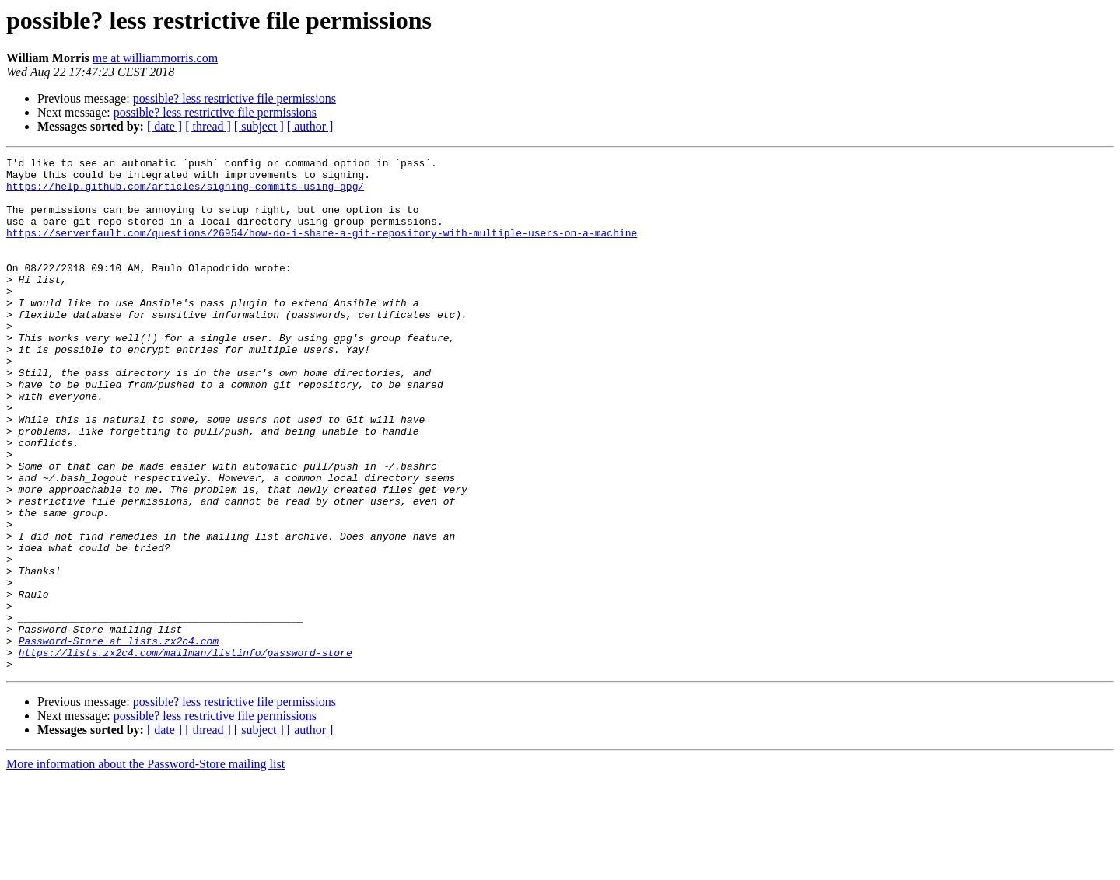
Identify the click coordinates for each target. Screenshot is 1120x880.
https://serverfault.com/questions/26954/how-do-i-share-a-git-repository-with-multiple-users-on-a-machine (321, 249)
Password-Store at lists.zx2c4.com (119, 739)
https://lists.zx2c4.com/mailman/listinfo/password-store (185, 753)
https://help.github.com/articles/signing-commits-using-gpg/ (185, 193)
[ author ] (310, 126)
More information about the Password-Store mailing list (145, 866)
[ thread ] (208, 126)
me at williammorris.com (155, 58)
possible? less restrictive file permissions (234, 98)
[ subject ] (259, 126)
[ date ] (164, 126)
